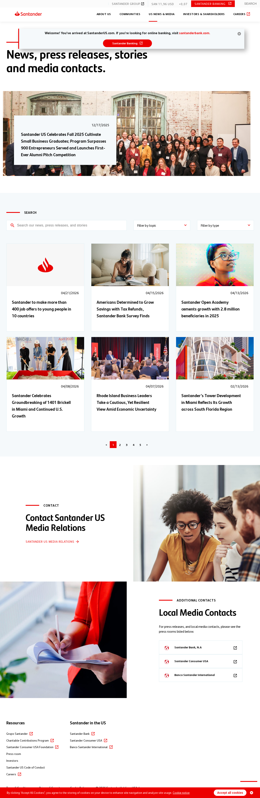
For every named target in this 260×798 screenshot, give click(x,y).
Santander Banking (210, 3)
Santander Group (128, 3)
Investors (12, 760)
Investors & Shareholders (204, 14)
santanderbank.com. (194, 32)
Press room (13, 754)
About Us (104, 14)
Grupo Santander (17, 733)
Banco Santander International (89, 747)
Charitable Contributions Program (27, 740)
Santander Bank (80, 733)
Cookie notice (181, 792)
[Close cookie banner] (251, 792)
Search (250, 3)
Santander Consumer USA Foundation (29, 747)
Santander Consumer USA (86, 740)
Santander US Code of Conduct (25, 767)
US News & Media (162, 14)
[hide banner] (239, 33)
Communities (130, 14)
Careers (241, 14)
